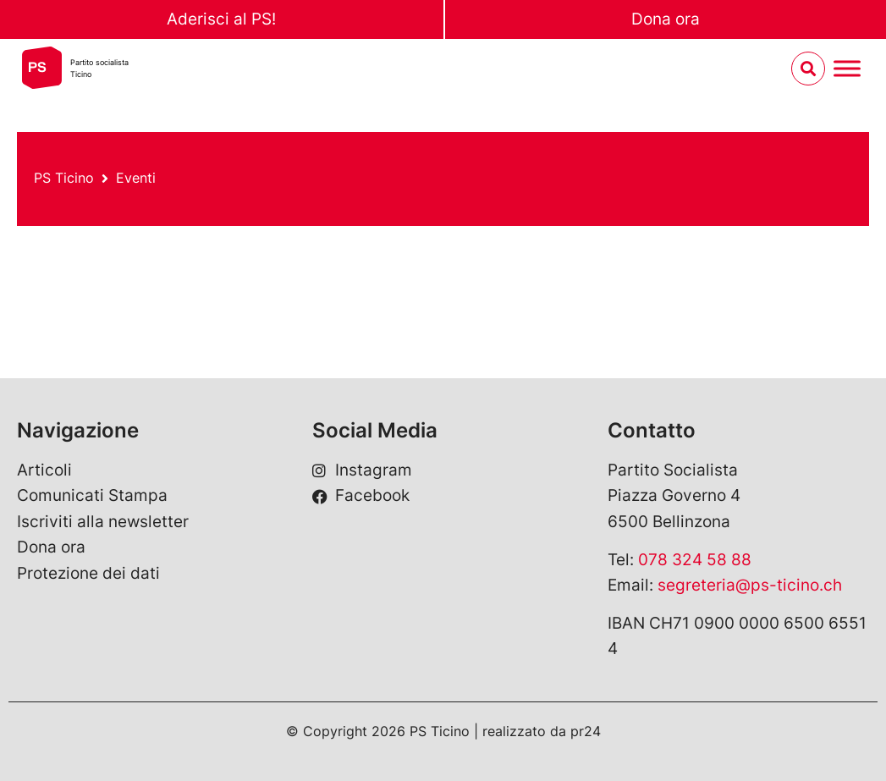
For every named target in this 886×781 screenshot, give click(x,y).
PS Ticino (64, 177)
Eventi (136, 177)
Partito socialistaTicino (99, 68)
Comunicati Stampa (92, 495)
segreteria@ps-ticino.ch (750, 585)
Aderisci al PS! (221, 19)
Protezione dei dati (88, 573)
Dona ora (665, 19)
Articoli (44, 470)
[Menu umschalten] (847, 69)
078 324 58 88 (694, 559)
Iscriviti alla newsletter (103, 521)
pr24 (585, 731)
